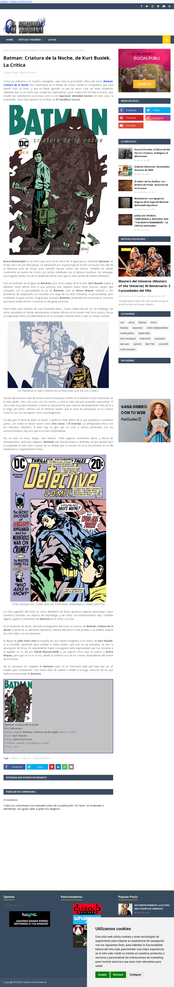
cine (122, 322)
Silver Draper (12, 72)
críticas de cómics (19, 50)
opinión (137, 343)
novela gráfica (127, 333)
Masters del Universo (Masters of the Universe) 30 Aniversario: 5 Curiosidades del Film (144, 286)
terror (154, 322)
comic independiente (157, 327)
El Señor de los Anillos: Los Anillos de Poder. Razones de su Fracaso (151, 185)
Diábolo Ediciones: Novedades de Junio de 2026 (152, 168)
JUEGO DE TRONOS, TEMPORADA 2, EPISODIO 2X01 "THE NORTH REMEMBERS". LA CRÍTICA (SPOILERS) (151, 220)
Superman (137, 327)
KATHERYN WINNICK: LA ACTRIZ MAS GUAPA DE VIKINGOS (152, 907)
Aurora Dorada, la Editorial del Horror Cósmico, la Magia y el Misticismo (152, 153)
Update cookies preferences (16, 1)
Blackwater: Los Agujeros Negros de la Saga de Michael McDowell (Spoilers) (151, 202)
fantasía (124, 327)
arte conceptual (128, 338)
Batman (14, 758)
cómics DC (26, 758)
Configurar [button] (135, 974)
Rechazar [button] (118, 974)
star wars (124, 343)
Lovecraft (163, 343)
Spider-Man (144, 333)
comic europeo (127, 349)
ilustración (145, 338)
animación (160, 338)
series (131, 322)
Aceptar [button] (102, 974)
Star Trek (150, 343)
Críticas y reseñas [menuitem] (29, 39)
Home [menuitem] (9, 39)
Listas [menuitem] (52, 39)
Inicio (6, 50)
